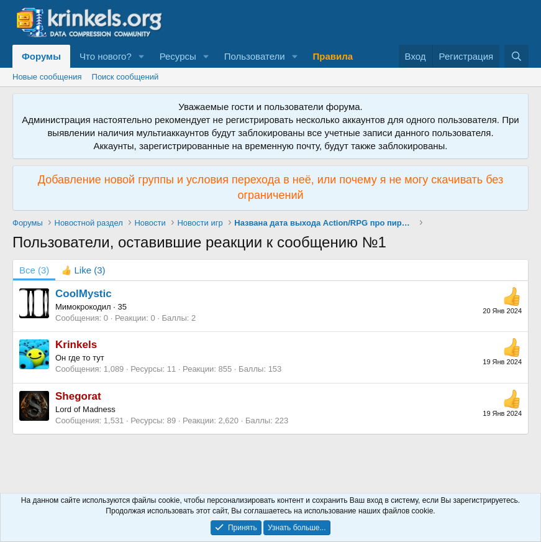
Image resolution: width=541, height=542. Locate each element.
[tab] (83, 270)
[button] (141, 56)
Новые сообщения (47, 76)
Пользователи (254, 56)
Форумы (41, 56)
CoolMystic (83, 294)
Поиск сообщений (125, 76)
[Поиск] (516, 56)
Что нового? (106, 56)
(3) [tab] (34, 270)
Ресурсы (178, 56)
